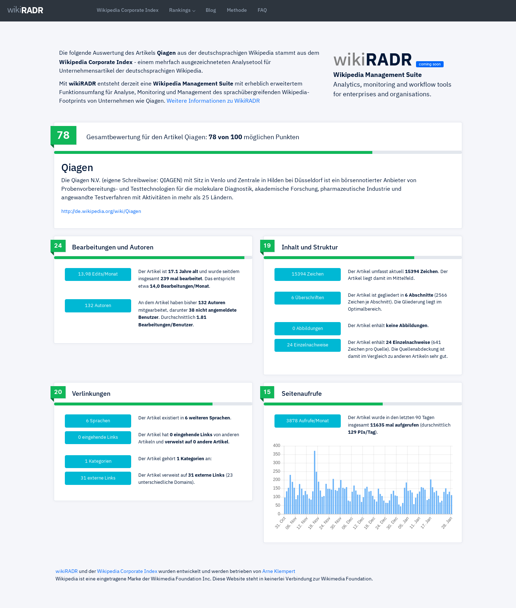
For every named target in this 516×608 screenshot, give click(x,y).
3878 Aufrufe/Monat (307, 421)
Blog (211, 10)
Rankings (180, 10)
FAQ (262, 10)
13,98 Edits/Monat (98, 274)
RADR (25, 10)
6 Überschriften (307, 298)
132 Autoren (98, 305)
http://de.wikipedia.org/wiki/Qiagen (101, 211)
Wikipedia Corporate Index (127, 10)
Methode (237, 10)
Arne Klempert (278, 571)
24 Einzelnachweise (307, 345)
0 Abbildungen (307, 328)
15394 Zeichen (308, 274)
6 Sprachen (98, 421)
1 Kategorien (98, 461)
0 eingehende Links (98, 437)
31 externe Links (98, 478)
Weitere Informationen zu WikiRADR (213, 101)
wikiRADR (67, 571)
